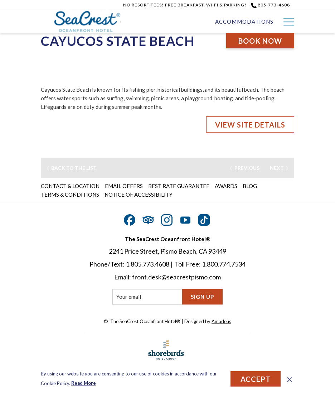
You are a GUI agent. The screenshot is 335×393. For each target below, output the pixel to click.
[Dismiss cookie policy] (289, 378)
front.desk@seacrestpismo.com (176, 277)
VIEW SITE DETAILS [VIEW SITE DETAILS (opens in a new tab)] (250, 124)
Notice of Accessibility (139, 194)
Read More (83, 383)
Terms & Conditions (70, 194)
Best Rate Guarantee (178, 186)
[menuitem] (244, 21)
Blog (250, 186)
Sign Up (202, 296)
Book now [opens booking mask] (260, 41)
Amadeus (221, 321)
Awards (226, 186)
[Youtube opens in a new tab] (185, 218)
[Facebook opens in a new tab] (129, 218)
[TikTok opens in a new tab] (204, 218)
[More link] (286, 21)
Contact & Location (70, 186)
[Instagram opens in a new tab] (167, 218)
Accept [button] (256, 379)
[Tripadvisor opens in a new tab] (148, 218)
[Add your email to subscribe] (147, 297)
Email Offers (124, 186)
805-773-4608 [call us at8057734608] (270, 5)
